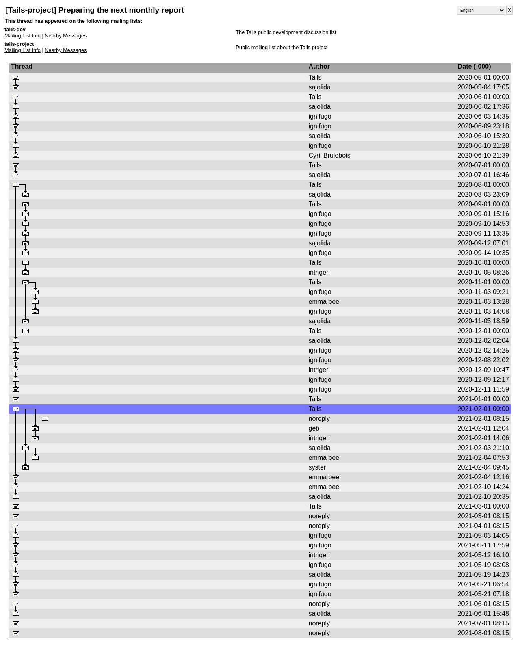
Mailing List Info (22, 35)
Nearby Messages (66, 35)
